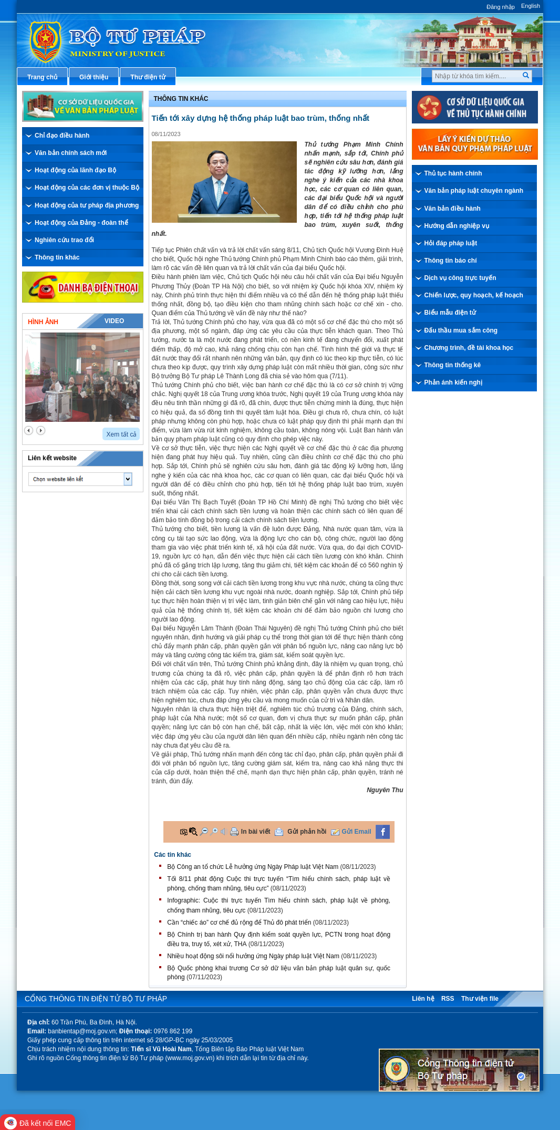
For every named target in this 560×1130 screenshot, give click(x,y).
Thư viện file (480, 998)
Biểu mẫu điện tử (450, 312)
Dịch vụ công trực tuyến (460, 278)
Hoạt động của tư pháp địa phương (87, 205)
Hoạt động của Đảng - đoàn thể (81, 222)
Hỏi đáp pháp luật (451, 243)
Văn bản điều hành (452, 208)
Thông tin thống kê (452, 365)
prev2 (29, 430)
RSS (447, 998)
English (530, 6)
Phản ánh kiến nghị (453, 382)
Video (114, 321)
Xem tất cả (121, 434)
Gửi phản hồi (306, 831)
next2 (41, 430)
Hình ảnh (43, 322)
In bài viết (256, 831)
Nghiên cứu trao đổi (64, 240)
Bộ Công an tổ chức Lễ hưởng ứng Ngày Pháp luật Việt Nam (252, 866)
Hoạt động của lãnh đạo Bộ (75, 170)
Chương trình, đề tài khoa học (469, 347)
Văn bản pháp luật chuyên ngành (474, 190)
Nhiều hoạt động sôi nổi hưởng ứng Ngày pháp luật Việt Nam (253, 956)
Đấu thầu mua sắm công (461, 330)
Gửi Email (356, 831)
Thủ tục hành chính (453, 173)
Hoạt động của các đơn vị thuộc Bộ (87, 187)
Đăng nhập (500, 7)
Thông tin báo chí (450, 260)
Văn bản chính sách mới (71, 153)
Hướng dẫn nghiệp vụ (456, 226)
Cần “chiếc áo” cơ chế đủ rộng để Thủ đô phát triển (239, 922)
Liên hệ (423, 998)
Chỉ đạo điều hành (62, 135)
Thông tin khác (57, 257)
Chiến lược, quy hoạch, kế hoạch (473, 295)
